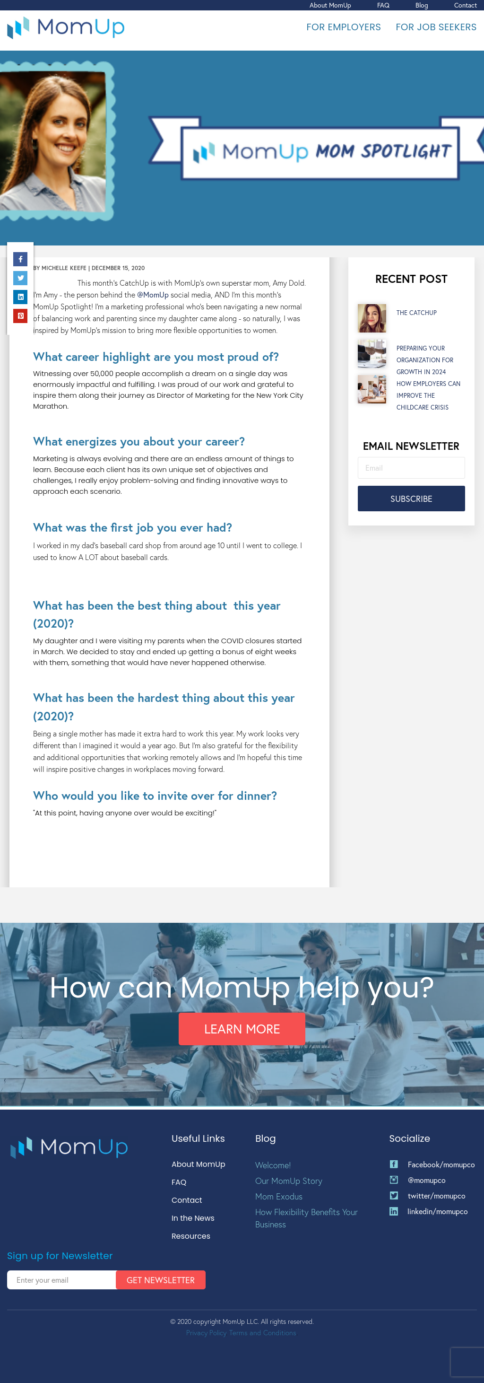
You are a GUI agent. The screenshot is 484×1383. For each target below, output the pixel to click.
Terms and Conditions (262, 1332)
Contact (465, 4)
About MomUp (330, 4)
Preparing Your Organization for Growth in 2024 (425, 362)
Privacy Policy (206, 1332)
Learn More (242, 1031)
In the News (193, 1219)
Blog (421, 4)
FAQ (383, 4)
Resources (191, 1237)
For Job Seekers (436, 27)
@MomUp (153, 296)
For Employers (344, 27)
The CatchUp (417, 315)
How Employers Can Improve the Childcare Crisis (428, 397)
